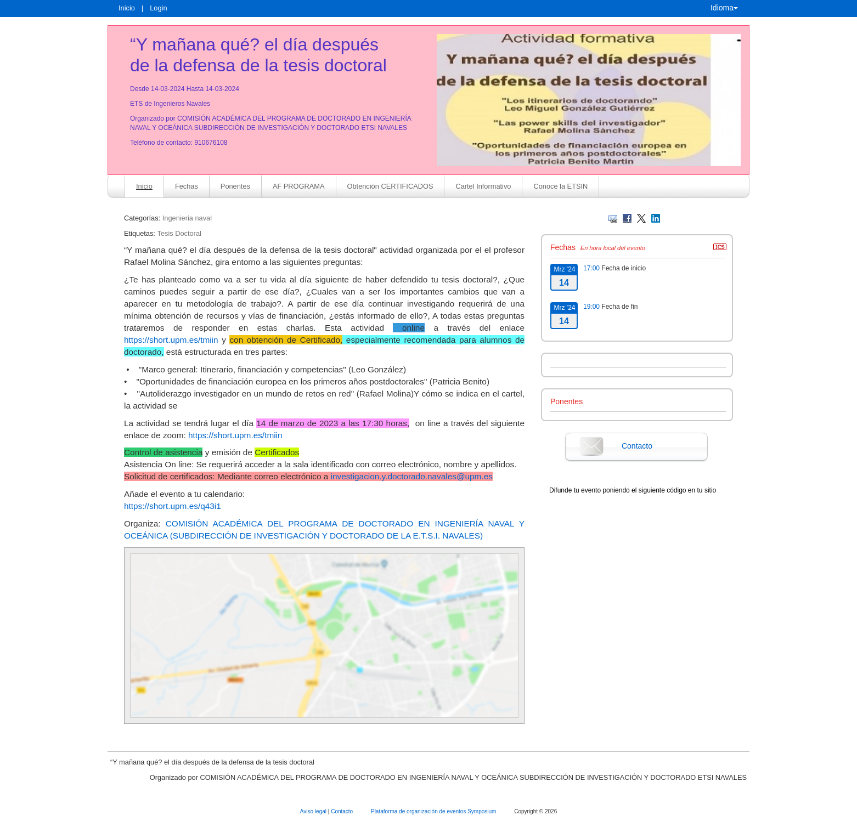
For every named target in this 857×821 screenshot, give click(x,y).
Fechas (186, 186)
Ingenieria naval (187, 218)
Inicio (127, 8)
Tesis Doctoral (179, 233)
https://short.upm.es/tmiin (171, 339)
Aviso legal (314, 811)
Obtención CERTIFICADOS (390, 186)
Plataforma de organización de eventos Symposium (434, 811)
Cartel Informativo (483, 186)
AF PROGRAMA (299, 186)
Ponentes (235, 186)
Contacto (637, 445)
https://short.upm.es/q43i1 (172, 506)
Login (158, 8)
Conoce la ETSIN (560, 186)
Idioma (724, 7)
